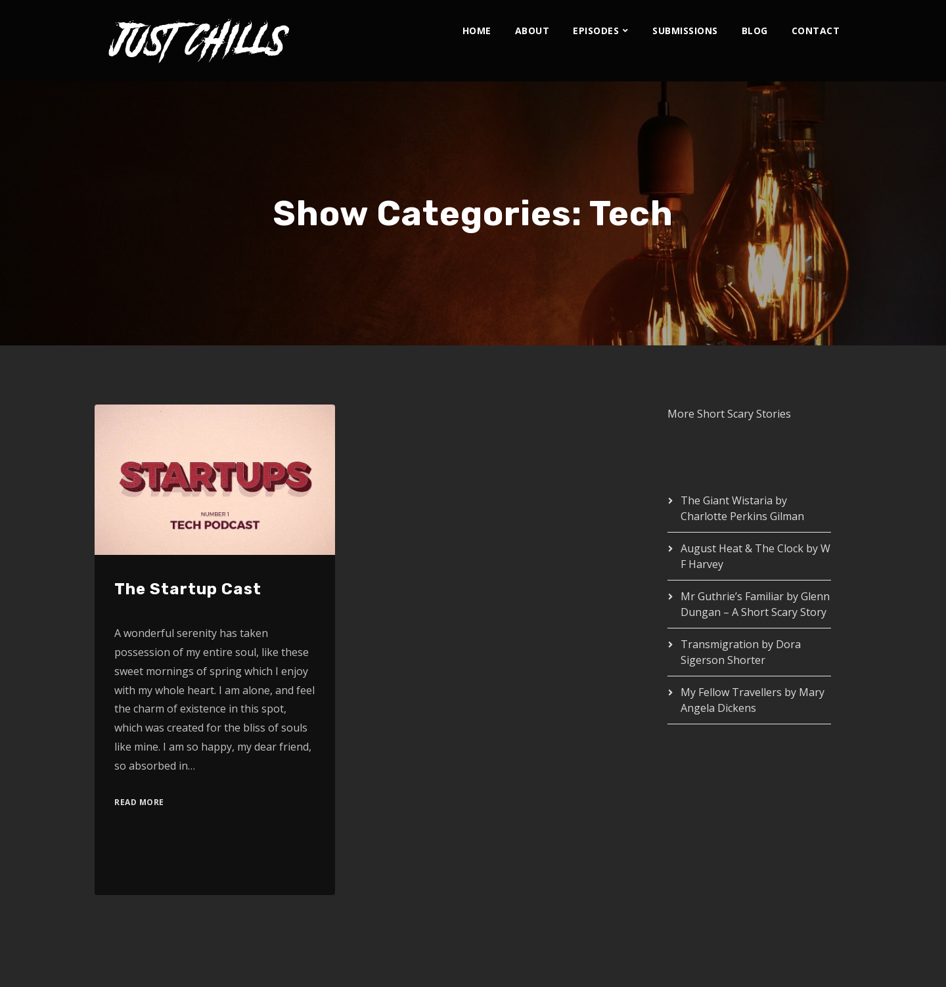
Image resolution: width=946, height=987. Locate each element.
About (532, 30)
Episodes (596, 30)
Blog (755, 30)
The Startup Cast (187, 589)
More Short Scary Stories (729, 413)
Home (476, 30)
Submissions (685, 30)
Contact (816, 30)
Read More (139, 802)
